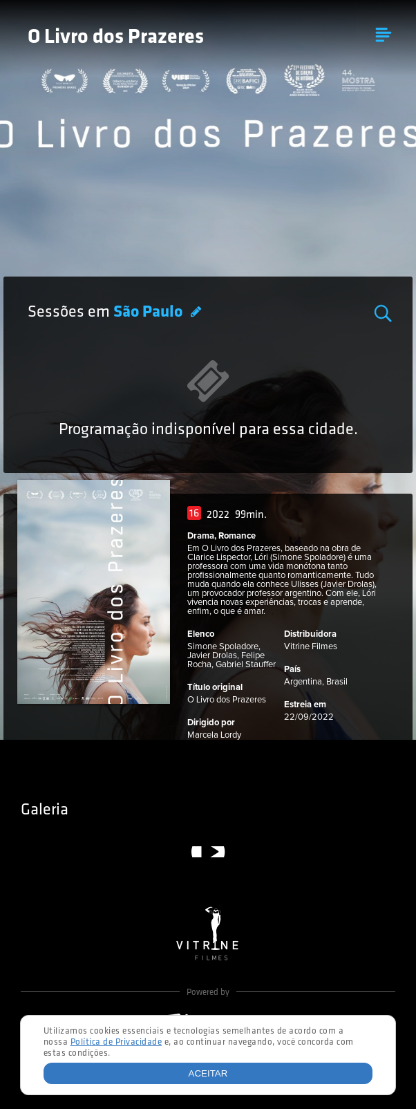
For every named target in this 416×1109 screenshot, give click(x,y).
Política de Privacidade (116, 1042)
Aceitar (208, 1073)
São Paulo (149, 312)
